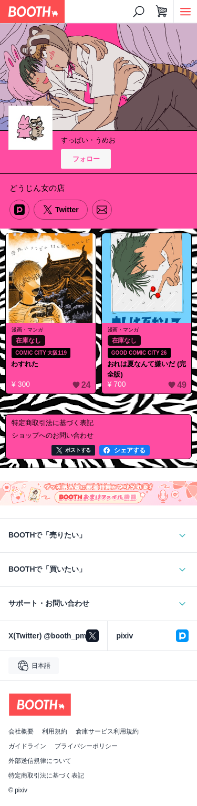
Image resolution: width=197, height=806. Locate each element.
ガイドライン (27, 746)
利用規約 (54, 731)
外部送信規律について (39, 761)
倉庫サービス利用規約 (107, 731)
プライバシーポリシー (86, 746)
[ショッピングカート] (161, 11)
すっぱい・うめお (88, 140)
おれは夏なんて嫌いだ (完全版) (146, 369)
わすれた (24, 364)
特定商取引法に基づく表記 (46, 775)
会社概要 (21, 731)
